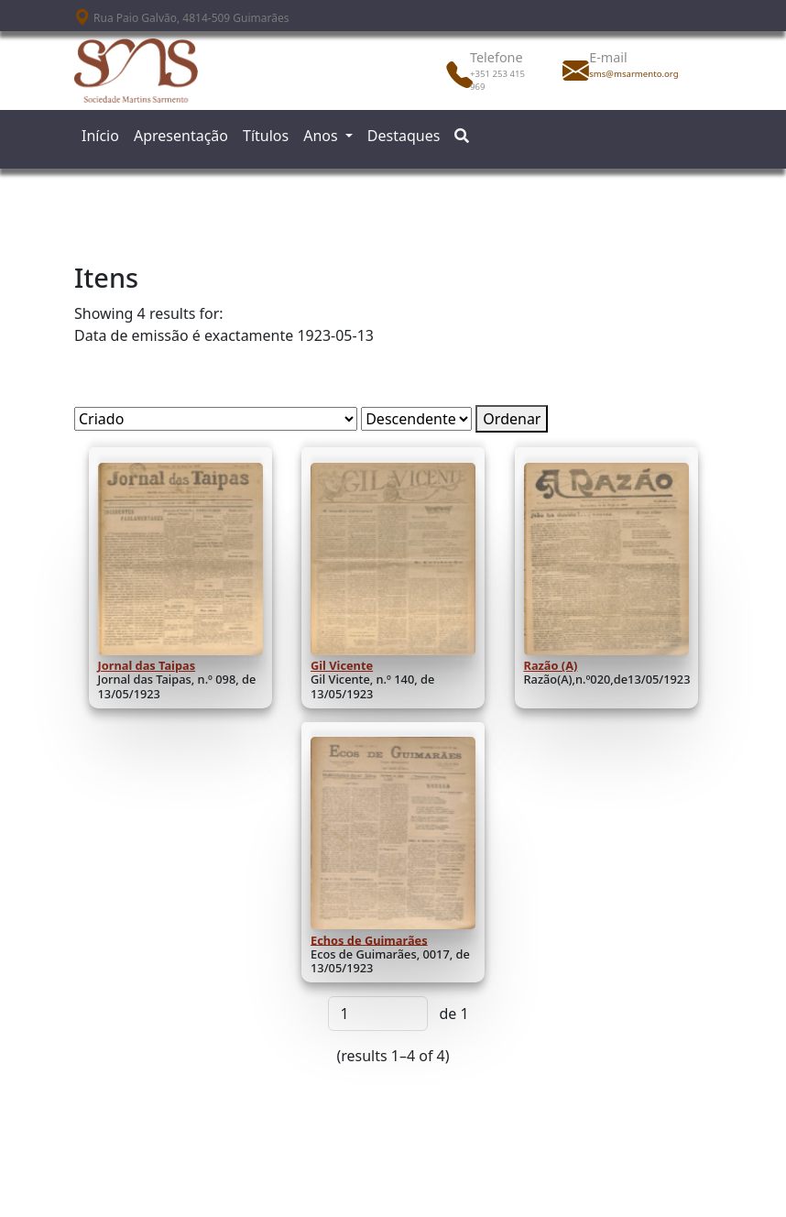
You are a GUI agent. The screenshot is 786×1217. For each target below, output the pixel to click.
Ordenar (511, 419)
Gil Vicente (342, 665)
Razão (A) (551, 665)
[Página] (378, 1013)
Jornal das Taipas (147, 665)
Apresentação (181, 136)
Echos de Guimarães (369, 939)
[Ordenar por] (215, 419)
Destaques (404, 136)
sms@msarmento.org (629, 74)
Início (100, 136)
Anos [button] (322, 136)
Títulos (266, 136)
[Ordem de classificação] (416, 419)
